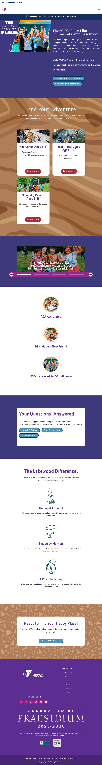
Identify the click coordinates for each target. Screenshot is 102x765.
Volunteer (68, 689)
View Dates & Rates (51, 640)
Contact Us (68, 673)
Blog (68, 681)
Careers (68, 685)
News (68, 693)
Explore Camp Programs (67, 83)
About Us (68, 677)
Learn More (33, 171)
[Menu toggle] (99, 9)
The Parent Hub (52, 430)
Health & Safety (29, 430)
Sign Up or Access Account (68, 78)
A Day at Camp (29, 435)
